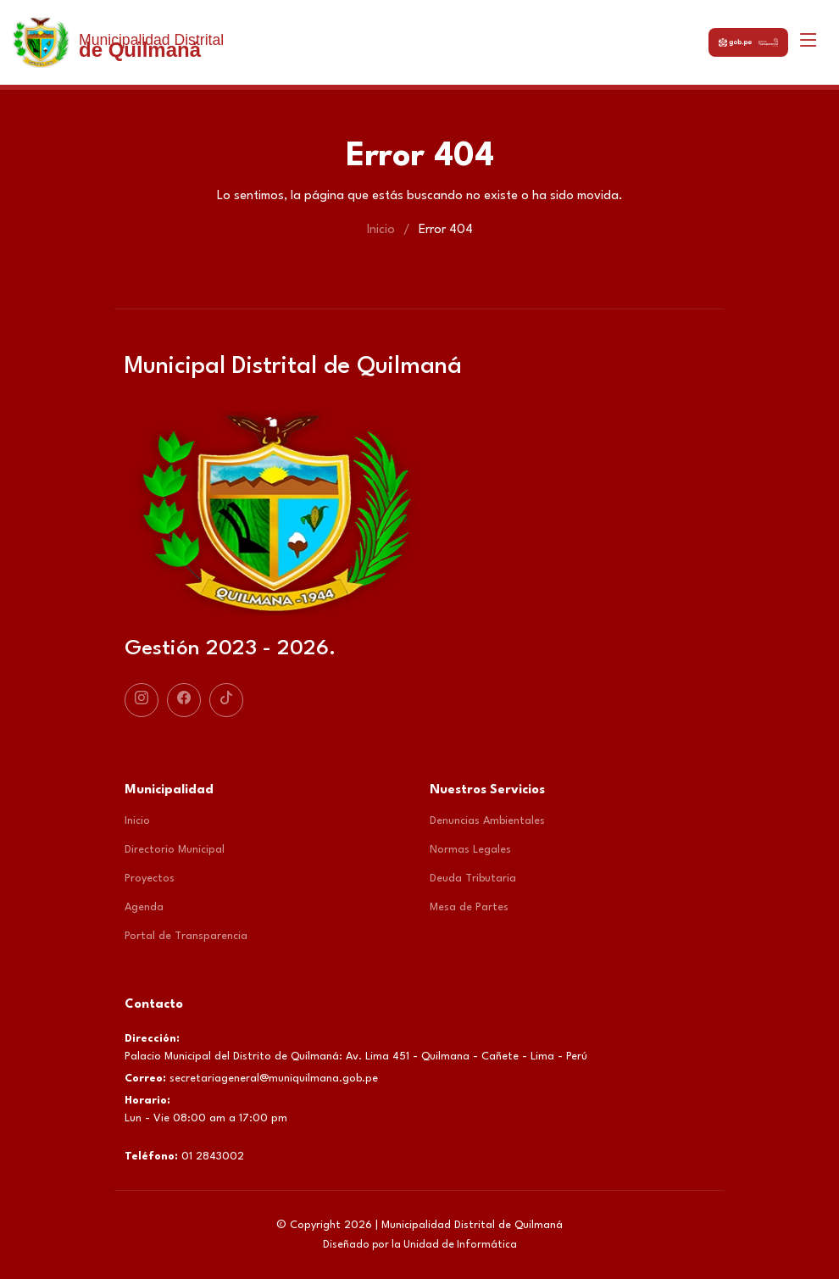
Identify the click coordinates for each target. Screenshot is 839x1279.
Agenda (144, 907)
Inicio (381, 230)
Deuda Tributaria (473, 878)
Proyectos (150, 878)
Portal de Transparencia (186, 936)
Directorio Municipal (175, 849)
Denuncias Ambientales (487, 820)
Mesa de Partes (469, 907)
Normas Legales (470, 849)
